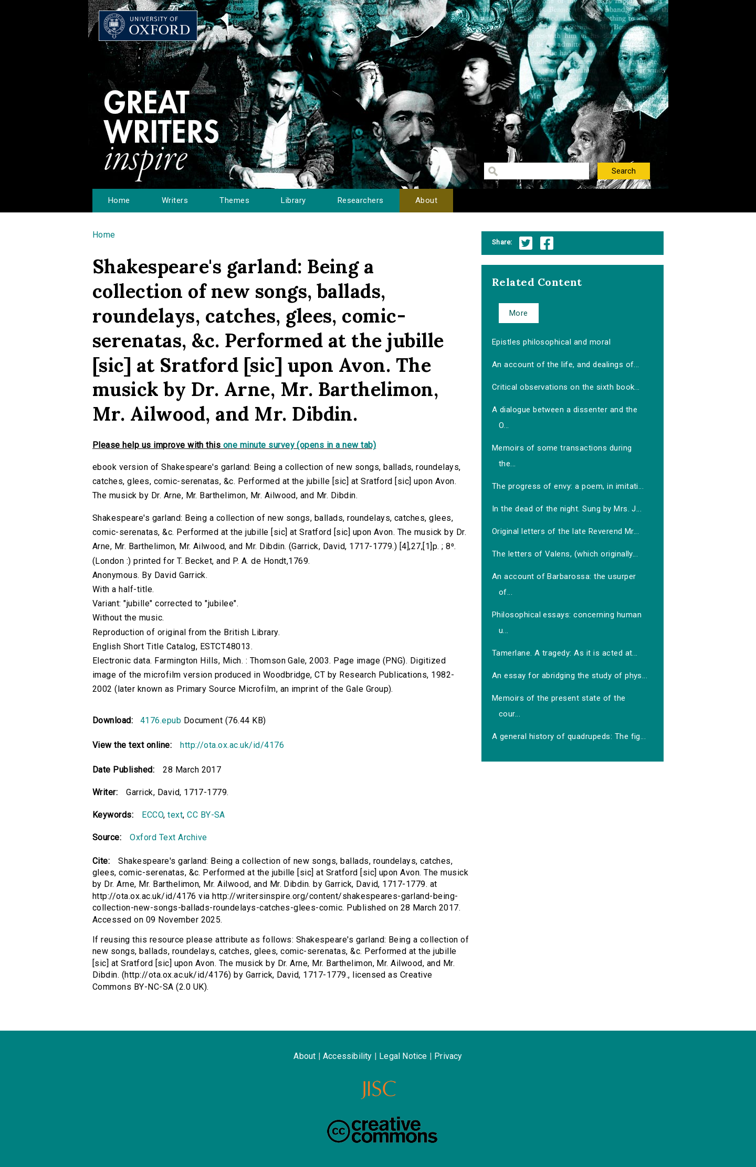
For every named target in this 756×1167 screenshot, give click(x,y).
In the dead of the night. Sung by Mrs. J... (567, 508)
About (426, 200)
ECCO (152, 815)
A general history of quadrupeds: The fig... (569, 736)
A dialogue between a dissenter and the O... (564, 417)
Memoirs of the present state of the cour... (559, 706)
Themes (234, 200)
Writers (175, 200)
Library (293, 200)
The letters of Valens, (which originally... (565, 554)
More (518, 313)
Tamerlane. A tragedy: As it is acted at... (565, 653)
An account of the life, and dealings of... (565, 364)
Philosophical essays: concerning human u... (567, 622)
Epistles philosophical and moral (551, 342)
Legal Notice (403, 1056)
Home (119, 200)
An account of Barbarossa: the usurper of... (564, 584)
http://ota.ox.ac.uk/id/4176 (232, 745)
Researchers (361, 200)
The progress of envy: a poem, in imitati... (568, 486)
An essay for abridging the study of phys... (570, 675)
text (175, 815)
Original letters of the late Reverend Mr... (565, 531)
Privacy (448, 1056)
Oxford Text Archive (168, 837)
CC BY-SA (206, 815)
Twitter (525, 243)
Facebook (546, 243)
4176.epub (160, 720)
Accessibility (347, 1056)
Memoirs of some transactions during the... (562, 455)
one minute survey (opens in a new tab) (299, 445)
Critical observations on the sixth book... (566, 387)
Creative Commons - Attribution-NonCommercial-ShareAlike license (382, 1130)
